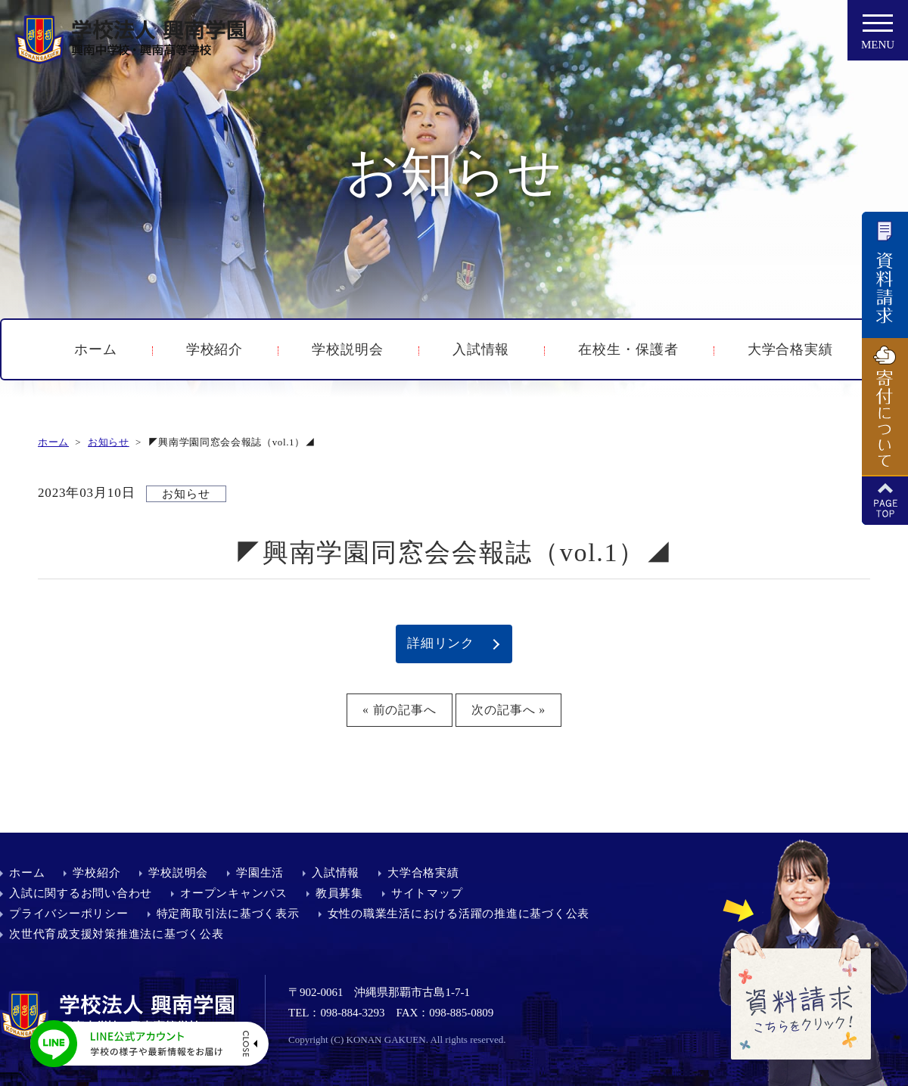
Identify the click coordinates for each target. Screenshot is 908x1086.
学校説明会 (348, 349)
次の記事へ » (508, 709)
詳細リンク (440, 643)
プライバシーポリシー (69, 914)
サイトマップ (427, 893)
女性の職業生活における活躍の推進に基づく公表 (459, 914)
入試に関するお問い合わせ (80, 893)
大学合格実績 (790, 349)
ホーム (95, 349)
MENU (877, 36)
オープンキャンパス (234, 893)
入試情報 (481, 349)
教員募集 (339, 893)
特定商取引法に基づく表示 (228, 914)
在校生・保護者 (628, 349)
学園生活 (260, 873)
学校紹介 (215, 349)
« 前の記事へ (399, 709)
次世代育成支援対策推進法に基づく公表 (116, 934)
